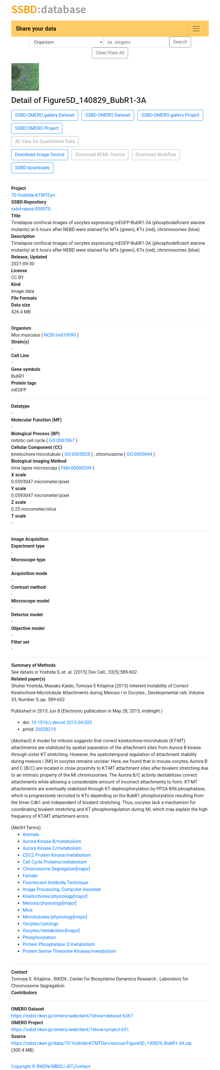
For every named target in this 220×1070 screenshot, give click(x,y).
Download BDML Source (100, 154)
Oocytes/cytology (40, 923)
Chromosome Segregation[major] (56, 869)
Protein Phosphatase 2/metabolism (59, 944)
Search (180, 42)
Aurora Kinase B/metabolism (52, 841)
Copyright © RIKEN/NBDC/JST (42, 1066)
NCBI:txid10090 (60, 335)
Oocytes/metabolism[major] (51, 930)
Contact (82, 1066)
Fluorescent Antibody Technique (55, 882)
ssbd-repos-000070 (30, 209)
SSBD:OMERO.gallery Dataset (44, 115)
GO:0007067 (62, 440)
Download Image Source (39, 154)
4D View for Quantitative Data (45, 141)
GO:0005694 (139, 454)
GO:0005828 (77, 454)
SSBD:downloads (32, 167)
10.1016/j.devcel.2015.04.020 (61, 722)
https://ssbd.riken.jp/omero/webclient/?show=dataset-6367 (72, 1016)
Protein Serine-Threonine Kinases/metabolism (69, 951)
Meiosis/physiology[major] (49, 903)
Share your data (36, 28)
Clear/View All (110, 52)
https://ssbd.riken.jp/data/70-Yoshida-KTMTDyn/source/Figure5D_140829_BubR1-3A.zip (101, 1043)
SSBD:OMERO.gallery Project (170, 115)
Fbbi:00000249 (76, 468)
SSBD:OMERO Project (37, 128)
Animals (31, 834)
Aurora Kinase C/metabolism (52, 848)
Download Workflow (155, 154)
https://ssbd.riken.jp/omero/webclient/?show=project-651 (70, 1029)
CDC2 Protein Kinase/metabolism (57, 855)
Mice (28, 910)
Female (30, 875)
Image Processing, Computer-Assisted (62, 889)
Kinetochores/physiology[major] (55, 896)
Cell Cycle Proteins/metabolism (55, 862)
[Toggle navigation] (196, 28)
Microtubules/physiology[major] (55, 917)
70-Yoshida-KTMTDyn (33, 195)
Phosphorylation (39, 937)
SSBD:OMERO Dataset (107, 115)
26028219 (45, 729)
